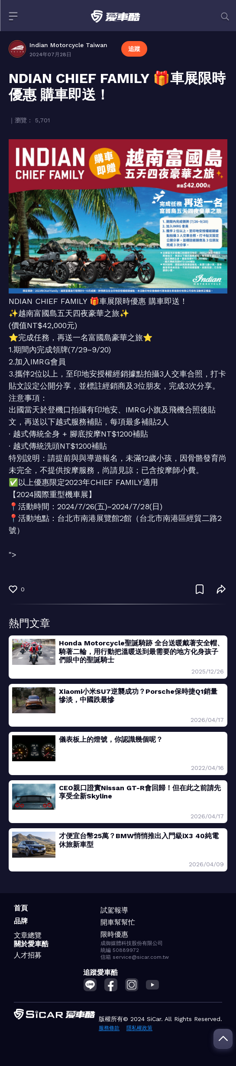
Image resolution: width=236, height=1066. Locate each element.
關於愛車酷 (31, 944)
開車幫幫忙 (117, 922)
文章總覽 (28, 935)
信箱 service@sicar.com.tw (134, 957)
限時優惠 (114, 934)
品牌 (21, 921)
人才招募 (28, 955)
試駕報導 (114, 910)
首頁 (21, 908)
